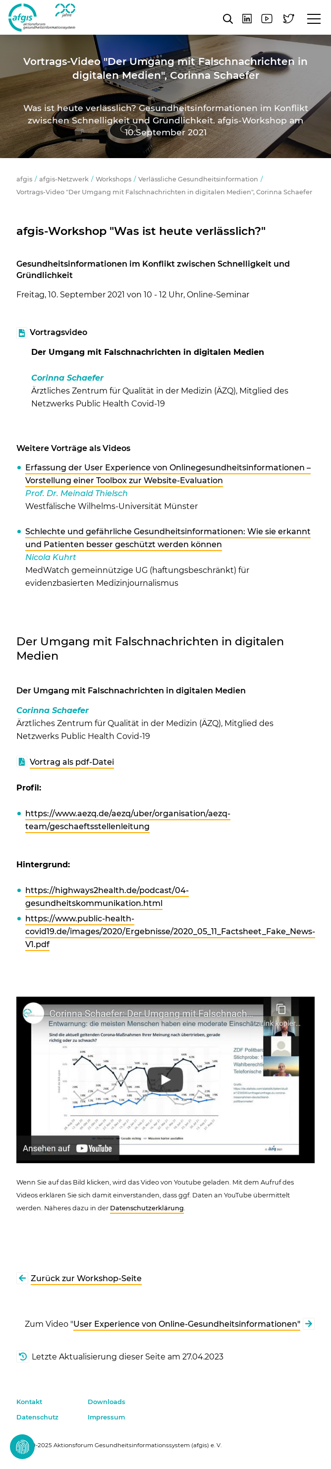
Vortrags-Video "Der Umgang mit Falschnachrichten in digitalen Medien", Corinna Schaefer (164, 192)
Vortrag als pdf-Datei (72, 762)
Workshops (113, 179)
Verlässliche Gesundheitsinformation (198, 179)
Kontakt (29, 1402)
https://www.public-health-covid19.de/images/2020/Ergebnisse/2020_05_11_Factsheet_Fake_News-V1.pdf (170, 931)
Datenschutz (37, 1417)
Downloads (106, 1402)
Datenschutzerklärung (147, 1208)
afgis (41, 17)
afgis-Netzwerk (64, 179)
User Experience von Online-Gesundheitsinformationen (185, 1324)
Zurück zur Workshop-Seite (86, 1278)
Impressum (106, 1417)
